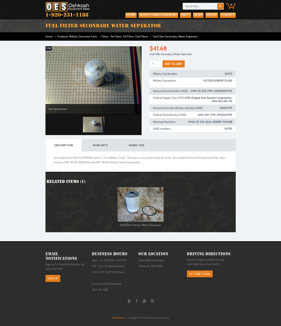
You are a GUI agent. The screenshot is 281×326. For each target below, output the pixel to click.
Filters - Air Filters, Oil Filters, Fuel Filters (124, 36)
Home (131, 15)
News (198, 15)
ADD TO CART (173, 64)
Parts (185, 15)
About (212, 15)
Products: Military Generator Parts (77, 36)
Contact (228, 15)
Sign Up (53, 278)
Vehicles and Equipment (158, 15)
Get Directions (199, 274)
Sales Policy (118, 317)
